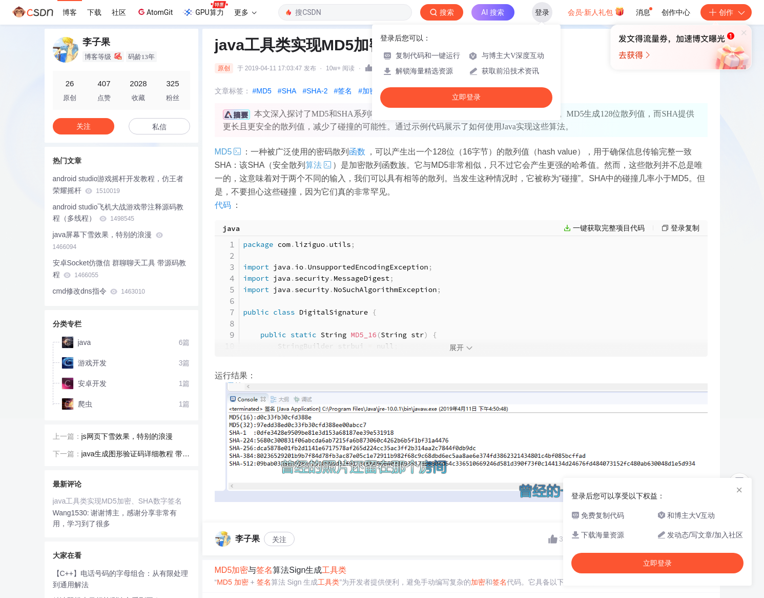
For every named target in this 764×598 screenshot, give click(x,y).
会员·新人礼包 (596, 11)
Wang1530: (72, 513)
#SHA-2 (314, 91)
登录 (542, 12)
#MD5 (262, 91)
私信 (159, 127)
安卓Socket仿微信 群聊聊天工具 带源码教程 (120, 269)
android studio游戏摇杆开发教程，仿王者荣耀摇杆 (118, 185)
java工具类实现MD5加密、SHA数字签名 (117, 501)
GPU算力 (205, 9)
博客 (70, 12)
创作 (726, 12)
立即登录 (466, 97)
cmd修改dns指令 (99, 291)
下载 (94, 12)
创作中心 (676, 12)
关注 (279, 539)
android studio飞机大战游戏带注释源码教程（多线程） (118, 213)
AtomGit (154, 12)
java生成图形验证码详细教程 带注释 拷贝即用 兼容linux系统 (135, 455)
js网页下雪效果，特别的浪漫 (127, 436)
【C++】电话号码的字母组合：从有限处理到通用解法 (120, 579)
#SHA (287, 91)
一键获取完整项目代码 (609, 228)
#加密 (367, 91)
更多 (245, 12)
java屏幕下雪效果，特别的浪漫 (108, 240)
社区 (119, 12)
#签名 (343, 91)
